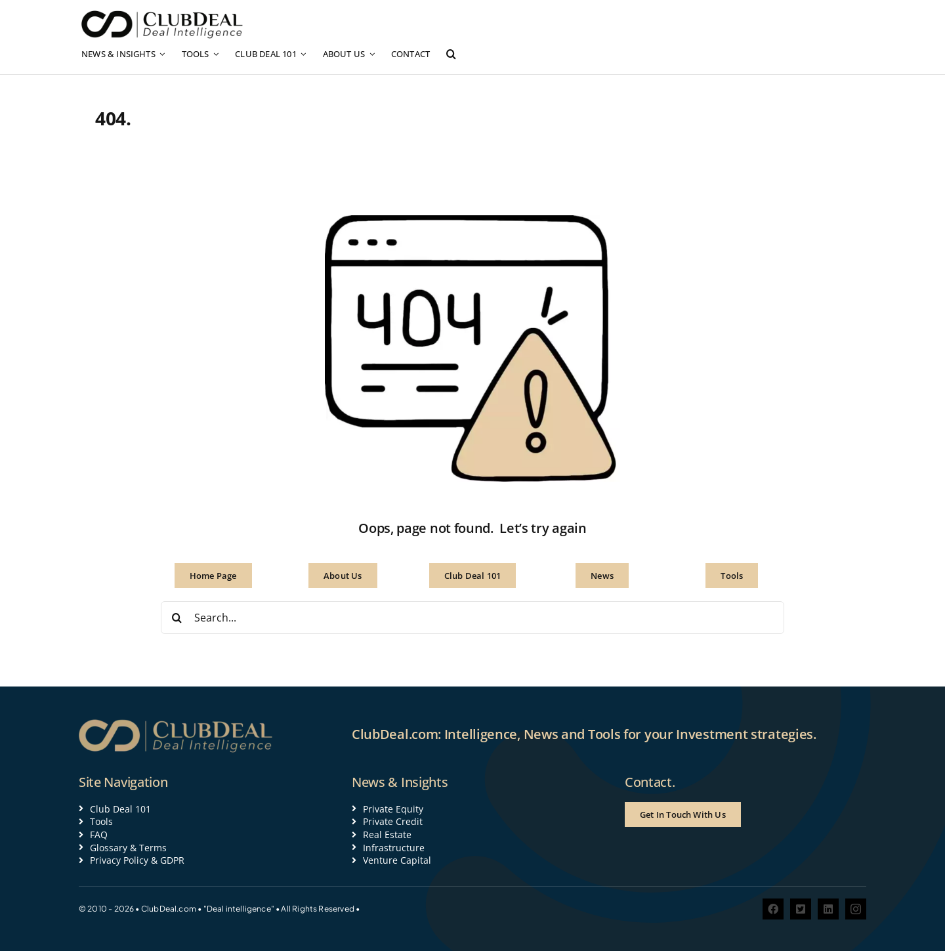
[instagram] (855, 908)
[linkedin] (828, 908)
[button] (451, 54)
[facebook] (773, 908)
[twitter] (800, 908)
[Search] (177, 617)
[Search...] (472, 617)
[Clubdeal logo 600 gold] (177, 723)
